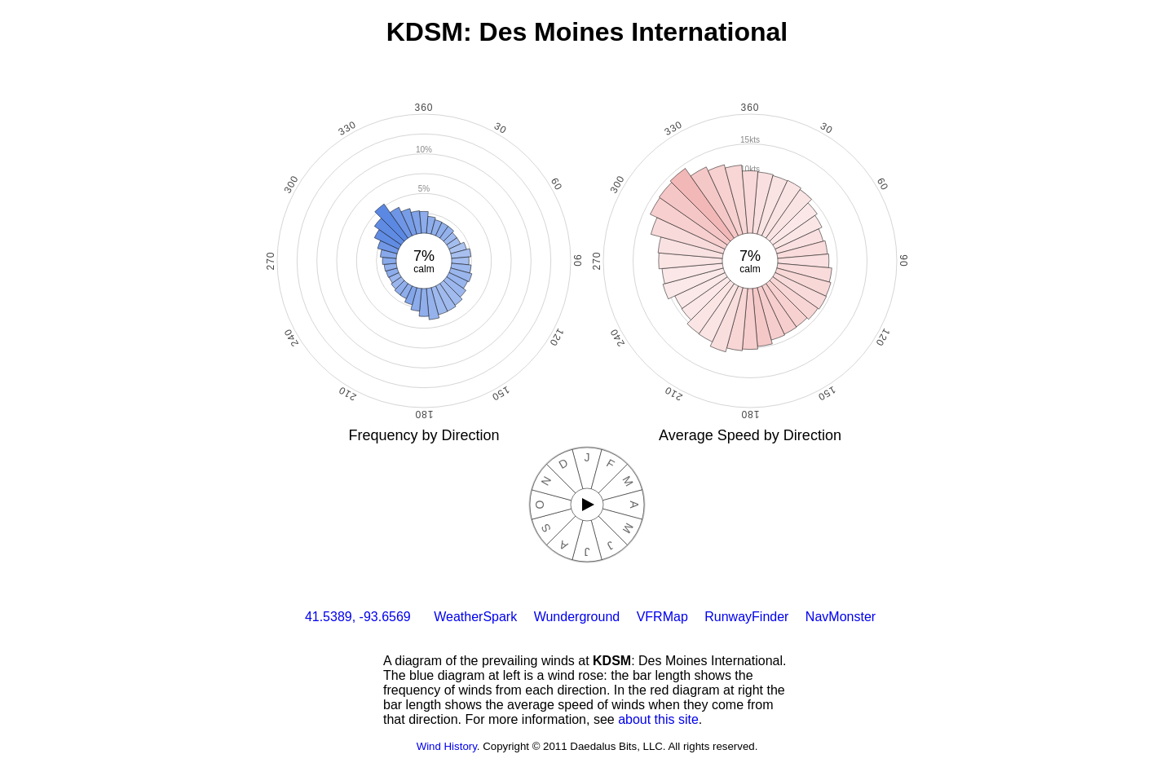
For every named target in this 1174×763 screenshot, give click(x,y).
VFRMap (662, 617)
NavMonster (840, 617)
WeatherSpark (475, 617)
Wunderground (577, 617)
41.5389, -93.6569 (358, 617)
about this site (658, 719)
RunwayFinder (746, 617)
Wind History (447, 746)
